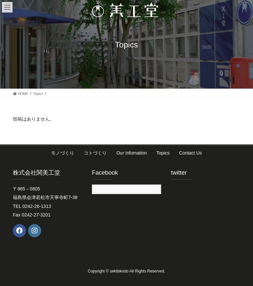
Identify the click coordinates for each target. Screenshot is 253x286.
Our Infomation (131, 153)
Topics (163, 153)
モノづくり (62, 153)
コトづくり (95, 153)
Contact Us (190, 153)
